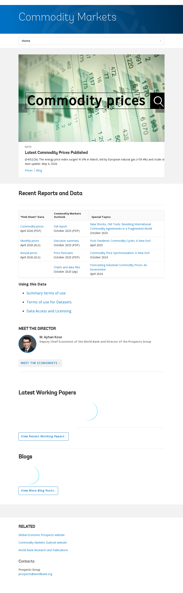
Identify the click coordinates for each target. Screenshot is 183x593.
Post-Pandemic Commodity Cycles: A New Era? (120, 241)
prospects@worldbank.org (35, 574)
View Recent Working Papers (42, 436)
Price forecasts (63, 253)
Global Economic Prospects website (41, 535)
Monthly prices (29, 241)
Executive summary (66, 241)
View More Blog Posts (37, 490)
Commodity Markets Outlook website (42, 542)
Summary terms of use (46, 293)
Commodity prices (32, 226)
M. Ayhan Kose (51, 337)
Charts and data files (67, 267)
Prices (29, 170)
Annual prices (28, 253)
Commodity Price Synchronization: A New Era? (120, 253)
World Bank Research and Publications (43, 550)
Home (26, 41)
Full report (60, 226)
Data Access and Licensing (48, 311)
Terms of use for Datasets (49, 302)
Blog (39, 170)
